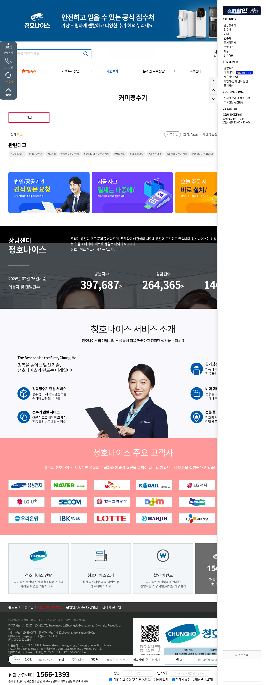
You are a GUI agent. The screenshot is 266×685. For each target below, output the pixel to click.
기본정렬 (172, 134)
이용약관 (28, 607)
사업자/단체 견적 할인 (236, 81)
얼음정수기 (230, 25)
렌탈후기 (228, 68)
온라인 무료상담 (154, 70)
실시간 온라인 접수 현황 (237, 98)
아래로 (213, 98)
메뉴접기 (213, 81)
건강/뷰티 (229, 55)
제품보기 (112, 70)
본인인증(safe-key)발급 (82, 607)
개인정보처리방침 (50, 607)
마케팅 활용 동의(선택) (190, 679)
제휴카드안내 (231, 77)
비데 (226, 34)
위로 (8, 92)
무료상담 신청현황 (234, 102)
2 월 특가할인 (71, 70)
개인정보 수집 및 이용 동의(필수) (134, 679)
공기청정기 (230, 42)
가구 (226, 51)
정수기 (227, 29)
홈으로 (12, 607)
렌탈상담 (8, 53)
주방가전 (228, 47)
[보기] (209, 679)
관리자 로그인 (111, 607)
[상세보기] (162, 679)
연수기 (227, 38)
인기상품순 (190, 134)
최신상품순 (209, 134)
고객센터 (195, 70)
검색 (85, 54)
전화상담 (8, 67)
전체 (29, 117)
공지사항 (228, 85)
